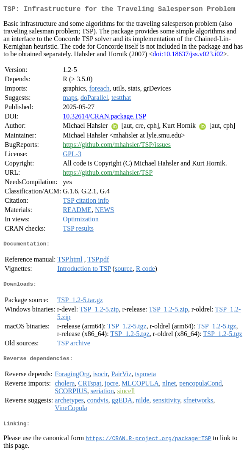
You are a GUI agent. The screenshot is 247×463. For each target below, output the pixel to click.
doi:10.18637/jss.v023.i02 (188, 55)
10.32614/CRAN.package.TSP (104, 117)
